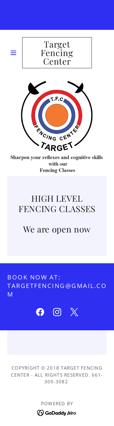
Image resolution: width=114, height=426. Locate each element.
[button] (14, 53)
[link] (57, 52)
